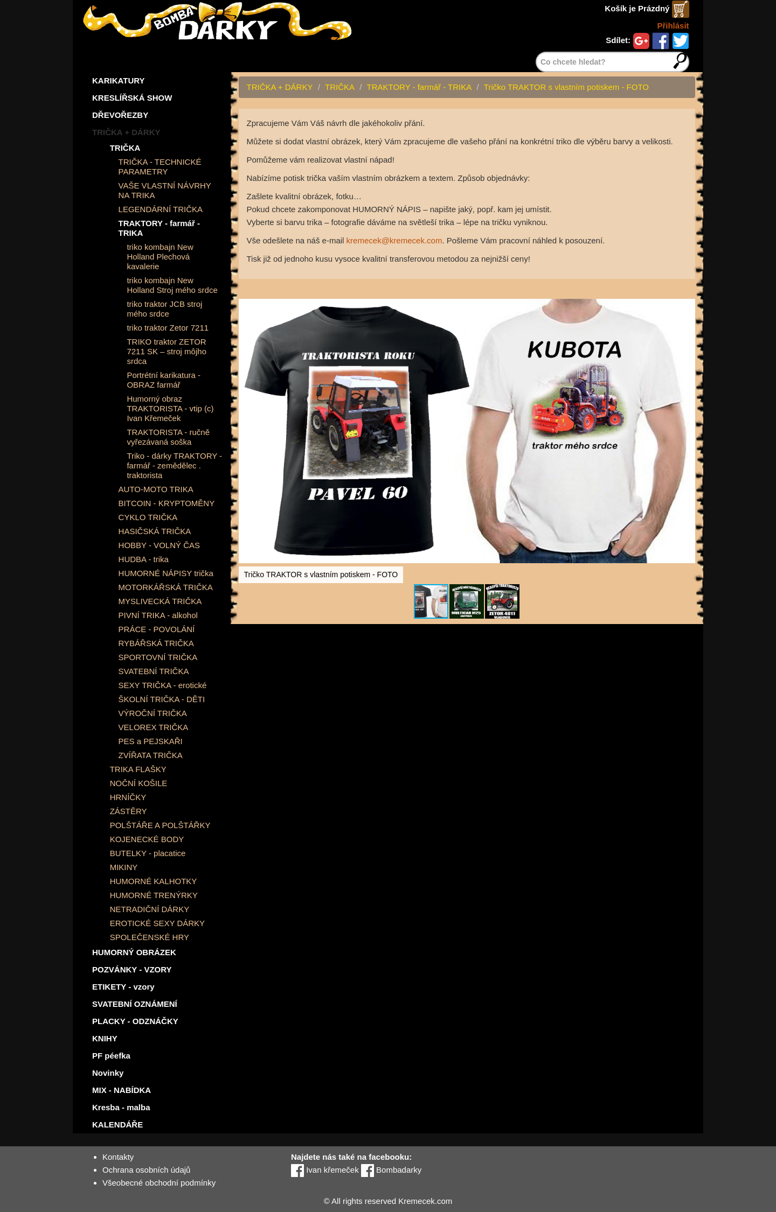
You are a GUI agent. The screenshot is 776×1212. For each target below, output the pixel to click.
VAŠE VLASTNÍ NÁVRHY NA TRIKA (165, 190)
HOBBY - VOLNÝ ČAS (159, 545)
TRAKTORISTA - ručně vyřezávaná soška (168, 437)
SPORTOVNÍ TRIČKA (158, 657)
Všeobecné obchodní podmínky (159, 1182)
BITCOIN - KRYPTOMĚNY (167, 503)
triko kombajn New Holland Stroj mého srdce (172, 285)
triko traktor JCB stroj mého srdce (164, 308)
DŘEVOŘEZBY (120, 115)
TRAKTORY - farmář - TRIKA (159, 228)
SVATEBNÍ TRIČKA (154, 671)
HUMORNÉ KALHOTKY (153, 881)
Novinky (107, 1072)
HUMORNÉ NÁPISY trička (166, 573)
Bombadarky (391, 1169)
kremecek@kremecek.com (394, 240)
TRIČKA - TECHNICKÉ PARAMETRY (160, 166)
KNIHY (104, 1038)
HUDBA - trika (144, 559)
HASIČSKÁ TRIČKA (155, 531)
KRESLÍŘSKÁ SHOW (132, 97)
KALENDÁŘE (117, 1124)
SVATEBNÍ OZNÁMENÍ (134, 1003)
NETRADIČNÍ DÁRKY (150, 909)
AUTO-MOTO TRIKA (156, 489)
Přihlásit (673, 25)
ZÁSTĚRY (128, 811)
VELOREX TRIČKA (154, 727)
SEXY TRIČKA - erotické (163, 685)
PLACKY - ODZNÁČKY (135, 1021)
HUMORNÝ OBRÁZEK (134, 952)
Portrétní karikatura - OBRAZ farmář (163, 379)
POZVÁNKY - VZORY (132, 969)
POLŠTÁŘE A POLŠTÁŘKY (160, 825)
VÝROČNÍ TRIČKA (153, 713)
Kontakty (118, 1156)
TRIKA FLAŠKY (138, 769)
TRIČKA (125, 147)
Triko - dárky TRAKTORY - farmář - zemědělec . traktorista (174, 465)
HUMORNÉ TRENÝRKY (154, 895)
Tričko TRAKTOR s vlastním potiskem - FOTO (566, 87)
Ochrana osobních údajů (146, 1169)
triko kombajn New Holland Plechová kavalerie (160, 256)
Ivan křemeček (325, 1169)
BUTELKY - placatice (148, 853)
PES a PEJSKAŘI (151, 741)
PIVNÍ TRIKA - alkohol (158, 615)
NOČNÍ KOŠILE (139, 783)
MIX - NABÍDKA (121, 1090)
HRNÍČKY (128, 797)
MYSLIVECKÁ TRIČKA (160, 601)
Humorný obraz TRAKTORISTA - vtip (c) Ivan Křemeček (170, 408)
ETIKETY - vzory (123, 986)
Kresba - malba (121, 1107)
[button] (685, 288)
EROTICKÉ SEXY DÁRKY (157, 923)
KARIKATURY (118, 80)
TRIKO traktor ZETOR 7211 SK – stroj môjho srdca (166, 351)
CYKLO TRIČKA (148, 517)
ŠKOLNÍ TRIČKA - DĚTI (162, 699)
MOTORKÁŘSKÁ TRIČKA (166, 587)
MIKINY (124, 867)
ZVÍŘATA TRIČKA (151, 755)
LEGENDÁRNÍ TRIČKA (161, 209)
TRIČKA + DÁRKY (126, 132)
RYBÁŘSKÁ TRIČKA (156, 643)
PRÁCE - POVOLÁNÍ (157, 629)
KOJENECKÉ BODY (147, 839)
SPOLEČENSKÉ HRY (149, 937)
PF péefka (111, 1055)
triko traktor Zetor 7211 (168, 327)
